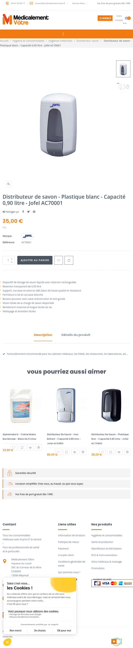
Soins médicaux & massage (106, 561)
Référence (8, 242)
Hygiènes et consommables (106, 535)
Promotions (97, 568)
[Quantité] (9, 260)
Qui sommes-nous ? (69, 572)
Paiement (63, 548)
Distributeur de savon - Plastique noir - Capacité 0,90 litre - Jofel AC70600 (110, 439)
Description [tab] (43, 335)
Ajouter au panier (36, 260)
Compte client (66, 555)
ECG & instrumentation (104, 555)
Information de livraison (71, 535)
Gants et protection (102, 542)
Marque (7, 236)
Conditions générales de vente (71, 563)
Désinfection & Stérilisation (106, 548)
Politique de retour (68, 542)
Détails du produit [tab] (75, 335)
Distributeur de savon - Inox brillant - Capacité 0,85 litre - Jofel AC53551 (64, 439)
